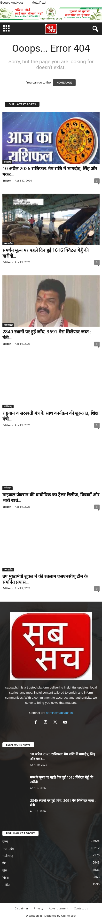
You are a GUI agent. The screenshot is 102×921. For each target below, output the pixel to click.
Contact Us (81, 908)
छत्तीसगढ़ (8, 406)
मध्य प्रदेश (8, 243)
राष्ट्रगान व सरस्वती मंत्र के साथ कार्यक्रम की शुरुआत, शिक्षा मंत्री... (51, 416)
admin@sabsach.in (59, 713)
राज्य (5, 841)
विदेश (5, 877)
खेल (4, 870)
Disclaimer (21, 908)
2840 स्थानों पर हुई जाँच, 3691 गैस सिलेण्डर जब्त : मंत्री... (46, 335)
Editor (6, 180)
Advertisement (58, 908)
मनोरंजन (7, 488)
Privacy (38, 908)
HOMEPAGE (64, 82)
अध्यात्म (7, 161)
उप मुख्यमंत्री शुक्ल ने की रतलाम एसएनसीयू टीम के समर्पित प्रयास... (45, 579)
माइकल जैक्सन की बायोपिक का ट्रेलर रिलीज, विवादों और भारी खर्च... (50, 498)
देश (4, 863)
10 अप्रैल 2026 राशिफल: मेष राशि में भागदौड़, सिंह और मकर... (49, 171)
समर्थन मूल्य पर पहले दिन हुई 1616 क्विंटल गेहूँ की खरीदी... (45, 253)
